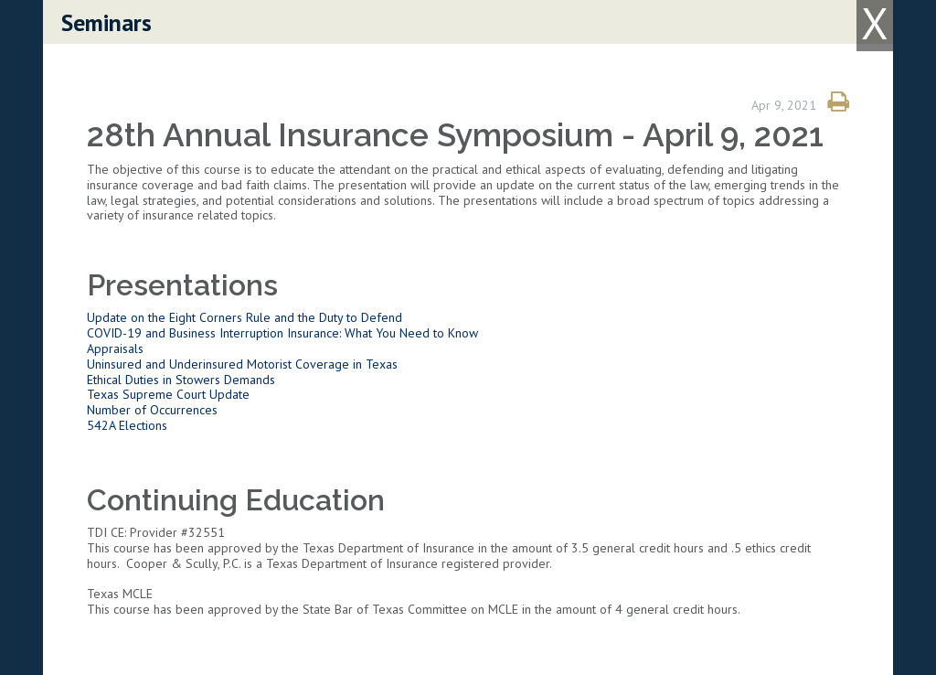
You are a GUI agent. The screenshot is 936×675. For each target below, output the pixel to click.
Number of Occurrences (152, 410)
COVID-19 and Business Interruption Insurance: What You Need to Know (282, 333)
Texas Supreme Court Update (168, 394)
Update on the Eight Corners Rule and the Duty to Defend (244, 317)
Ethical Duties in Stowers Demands (181, 379)
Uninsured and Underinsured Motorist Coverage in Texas (242, 364)
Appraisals (115, 348)
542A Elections (127, 425)
